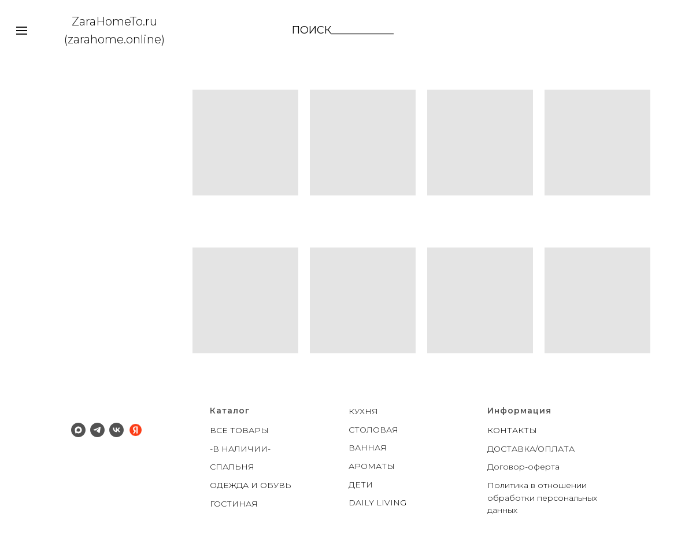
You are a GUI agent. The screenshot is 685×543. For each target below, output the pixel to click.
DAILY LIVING (377, 502)
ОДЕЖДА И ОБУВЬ (250, 485)
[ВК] (116, 430)
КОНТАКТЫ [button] (512, 430)
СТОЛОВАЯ (373, 429)
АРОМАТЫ (372, 466)
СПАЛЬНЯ (232, 466)
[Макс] (78, 430)
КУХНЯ (363, 411)
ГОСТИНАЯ (234, 503)
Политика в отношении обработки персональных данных (542, 497)
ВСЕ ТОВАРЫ (239, 430)
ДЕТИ (361, 484)
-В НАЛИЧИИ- (240, 449)
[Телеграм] (97, 430)
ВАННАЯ (368, 447)
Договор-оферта (523, 466)
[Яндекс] (135, 430)
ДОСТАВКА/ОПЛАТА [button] (531, 449)
